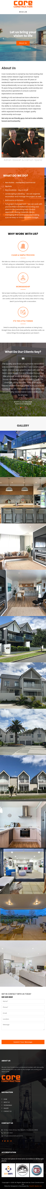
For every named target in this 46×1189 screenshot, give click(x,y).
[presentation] (14, 1035)
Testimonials (8, 1105)
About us (7, 1102)
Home (5, 1099)
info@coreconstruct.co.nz (13, 1136)
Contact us (7, 1111)
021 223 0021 (7, 997)
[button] (3, 37)
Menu (23, 12)
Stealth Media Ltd (35, 1186)
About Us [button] (23, 43)
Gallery (6, 1108)
